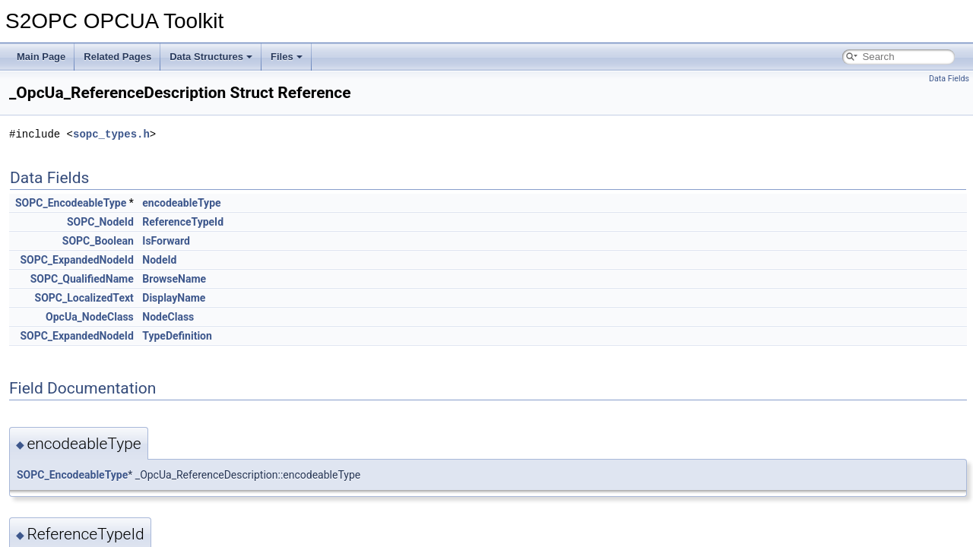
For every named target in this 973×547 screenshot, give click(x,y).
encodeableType (181, 203)
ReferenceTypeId (182, 222)
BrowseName (174, 279)
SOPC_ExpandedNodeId (76, 260)
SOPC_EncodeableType (70, 203)
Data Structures (211, 56)
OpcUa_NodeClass (90, 317)
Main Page (41, 56)
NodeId (159, 260)
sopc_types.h (111, 134)
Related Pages (117, 56)
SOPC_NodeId (100, 222)
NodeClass (168, 317)
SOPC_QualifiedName (82, 279)
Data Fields (949, 79)
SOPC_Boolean (98, 241)
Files (287, 56)
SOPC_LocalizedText (84, 298)
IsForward (166, 241)
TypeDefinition (177, 336)
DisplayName (173, 298)
